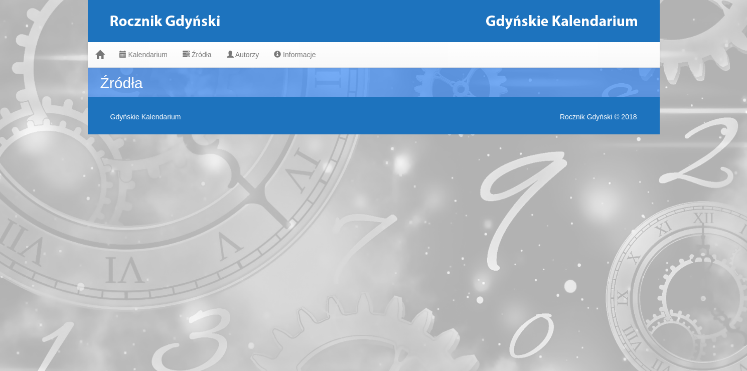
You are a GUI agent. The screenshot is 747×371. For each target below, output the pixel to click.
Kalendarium (143, 55)
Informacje (295, 55)
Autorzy (243, 55)
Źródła (197, 55)
